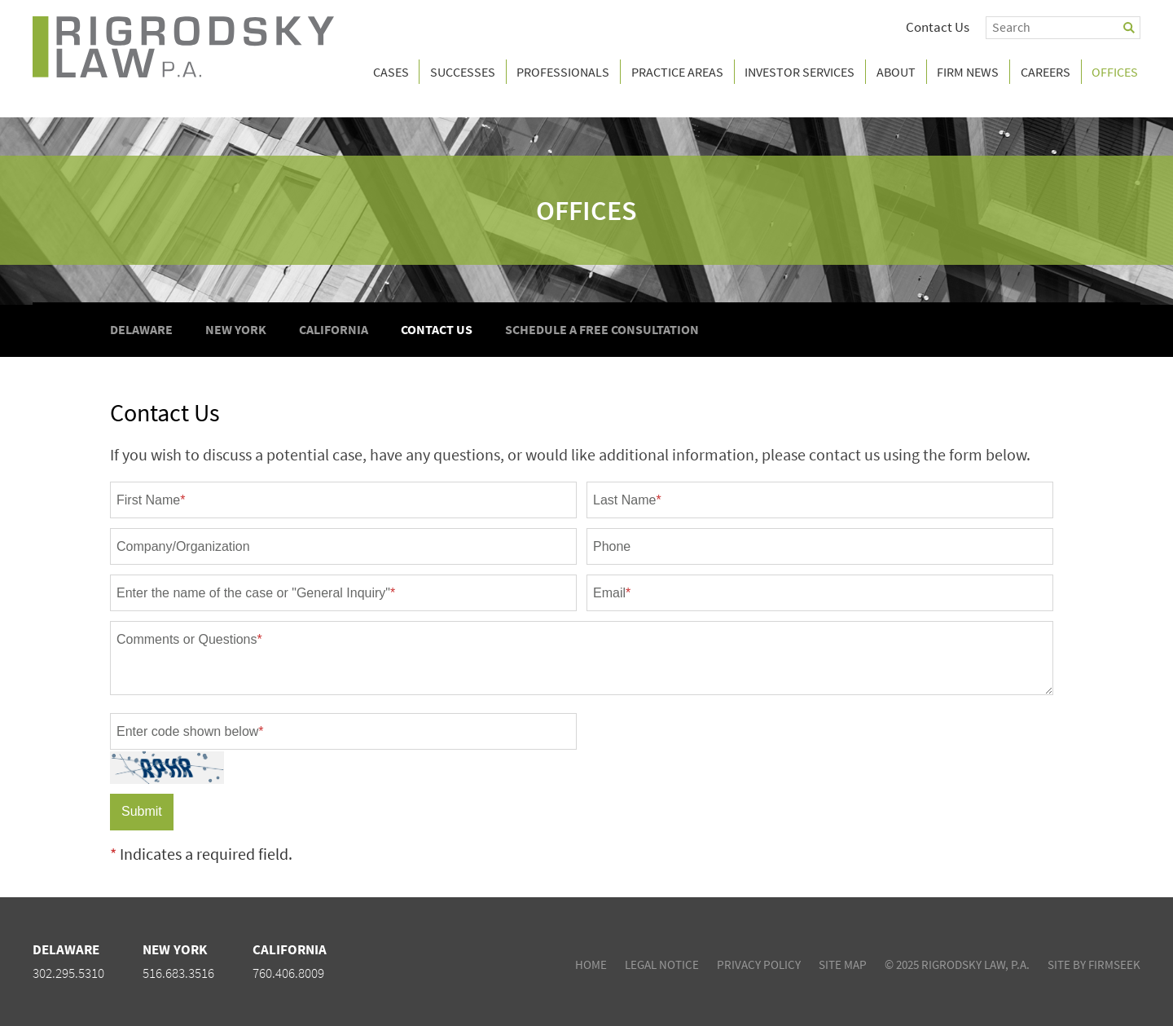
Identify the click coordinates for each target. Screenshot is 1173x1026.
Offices (586, 210)
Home (591, 964)
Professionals (562, 72)
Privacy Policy (759, 964)
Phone (611, 546)
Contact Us (937, 27)
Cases (391, 72)
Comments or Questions (189, 639)
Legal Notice (662, 964)
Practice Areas (677, 72)
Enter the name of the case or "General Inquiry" (255, 593)
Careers (1045, 72)
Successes (462, 72)
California (333, 329)
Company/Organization (183, 546)
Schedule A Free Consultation (602, 329)
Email (611, 593)
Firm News (968, 72)
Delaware (141, 329)
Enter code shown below (190, 731)
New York (235, 329)
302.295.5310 (68, 973)
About (896, 72)
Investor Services (799, 72)
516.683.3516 (178, 973)
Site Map (843, 964)
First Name (150, 500)
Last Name (627, 500)
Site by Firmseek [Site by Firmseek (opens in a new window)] (1094, 964)
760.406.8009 (288, 973)
